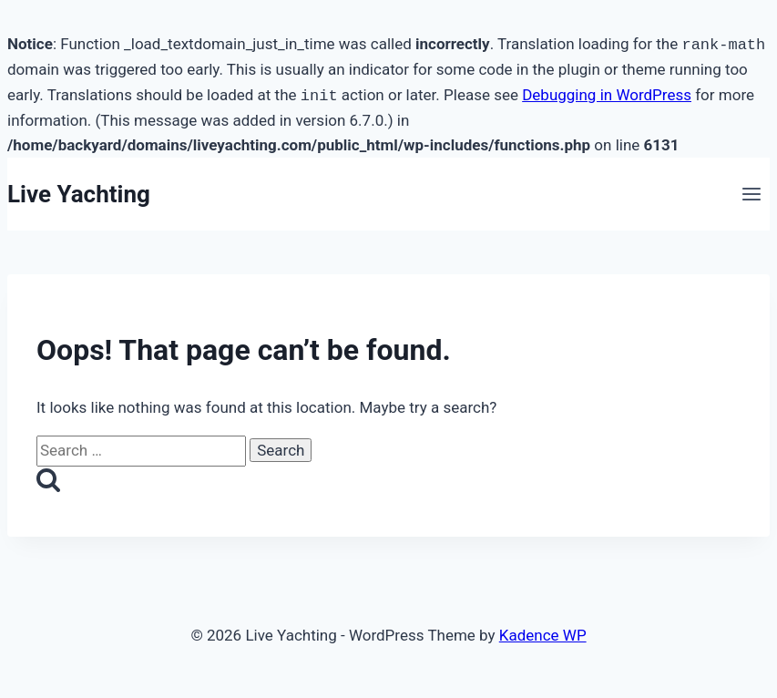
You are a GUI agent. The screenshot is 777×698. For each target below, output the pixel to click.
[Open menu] (751, 194)
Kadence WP (543, 635)
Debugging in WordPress (606, 96)
